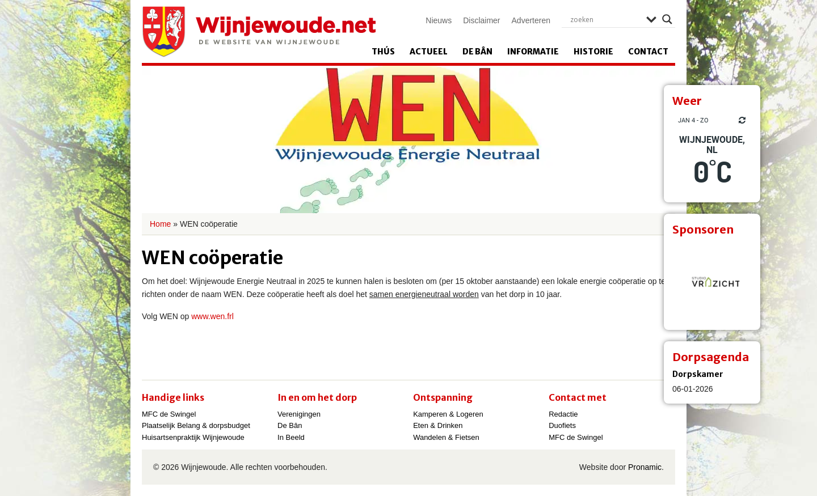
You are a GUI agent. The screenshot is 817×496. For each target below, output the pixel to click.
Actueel (429, 51)
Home (160, 223)
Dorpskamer (697, 374)
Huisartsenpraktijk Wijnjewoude (193, 437)
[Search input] (605, 19)
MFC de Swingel (169, 414)
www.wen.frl (212, 316)
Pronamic (645, 467)
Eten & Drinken (437, 425)
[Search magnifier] (667, 19)
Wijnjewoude (259, 32)
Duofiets (562, 425)
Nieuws (439, 20)
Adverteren (531, 20)
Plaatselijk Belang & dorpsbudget (196, 425)
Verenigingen (299, 414)
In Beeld (291, 437)
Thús (383, 51)
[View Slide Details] (712, 281)
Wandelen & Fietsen (446, 437)
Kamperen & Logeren (448, 414)
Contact (648, 51)
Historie (593, 51)
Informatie (533, 51)
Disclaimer (481, 20)
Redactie (563, 414)
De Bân (477, 51)
